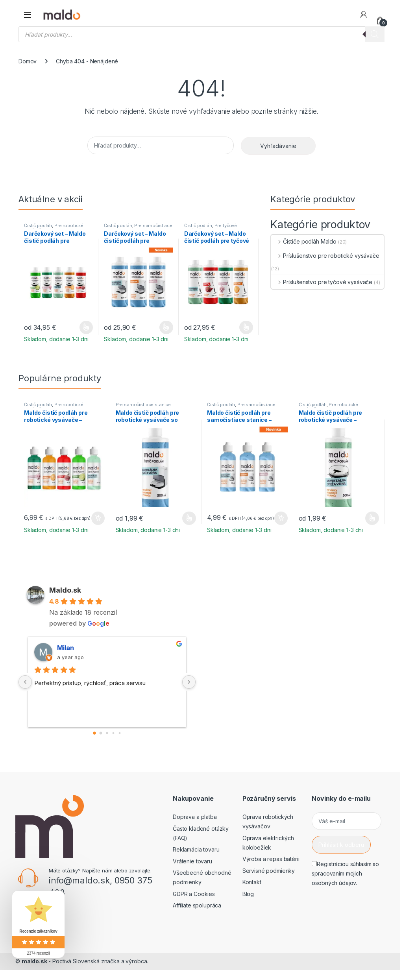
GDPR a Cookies (194, 894)
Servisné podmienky (268, 870)
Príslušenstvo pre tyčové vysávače (321, 282)
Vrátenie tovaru (192, 861)
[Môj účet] (363, 14)
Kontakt (251, 882)
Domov (27, 61)
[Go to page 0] (94, 733)
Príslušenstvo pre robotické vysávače (325, 255)
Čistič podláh (38, 225)
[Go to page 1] (101, 733)
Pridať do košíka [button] (98, 518)
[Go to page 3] (114, 733)
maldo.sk (34, 961)
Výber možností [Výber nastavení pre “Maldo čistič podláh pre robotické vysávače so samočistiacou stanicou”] (189, 518)
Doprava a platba (195, 816)
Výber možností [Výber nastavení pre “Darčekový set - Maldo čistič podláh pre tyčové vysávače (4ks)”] (246, 327)
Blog (248, 894)
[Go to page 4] (120, 733)
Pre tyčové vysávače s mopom (210, 228)
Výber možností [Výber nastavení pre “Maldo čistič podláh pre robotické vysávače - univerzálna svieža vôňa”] (372, 518)
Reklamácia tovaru (196, 849)
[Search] (375, 34)
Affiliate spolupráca (197, 905)
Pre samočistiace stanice (138, 228)
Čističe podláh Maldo (303, 241)
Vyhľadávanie (278, 145)
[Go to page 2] (107, 733)
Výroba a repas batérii (270, 858)
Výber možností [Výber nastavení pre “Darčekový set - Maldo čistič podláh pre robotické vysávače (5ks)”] (86, 327)
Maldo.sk (65, 590)
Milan (65, 648)
